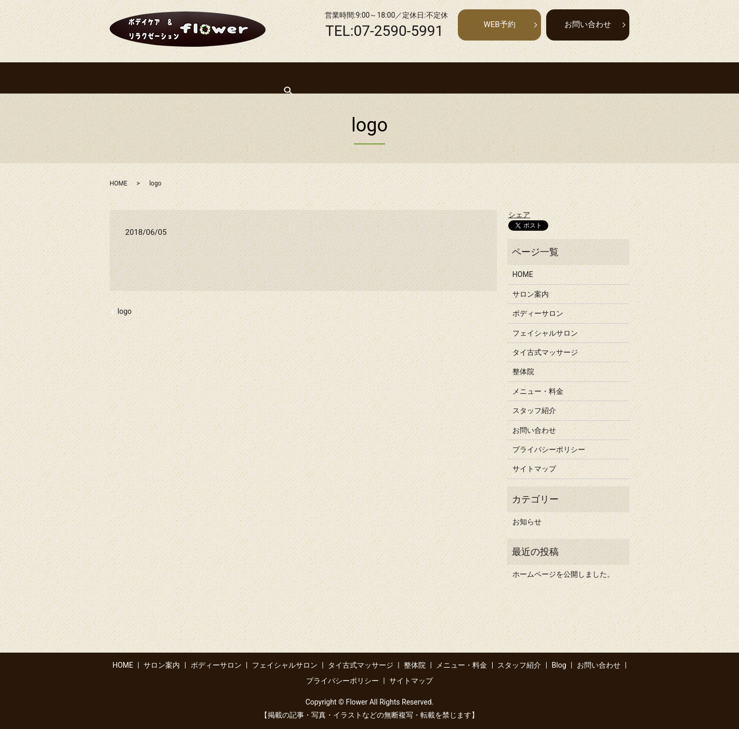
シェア (519, 214)
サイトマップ (534, 469)
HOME (137, 77)
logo (124, 311)
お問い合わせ (587, 24)
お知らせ (527, 522)
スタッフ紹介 (563, 77)
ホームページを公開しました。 (563, 574)
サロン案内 (181, 77)
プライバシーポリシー (548, 449)
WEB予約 (499, 24)
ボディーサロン (239, 77)
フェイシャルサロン (312, 77)
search (607, 77)
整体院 (450, 77)
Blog (559, 665)
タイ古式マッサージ (392, 77)
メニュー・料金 (501, 77)
